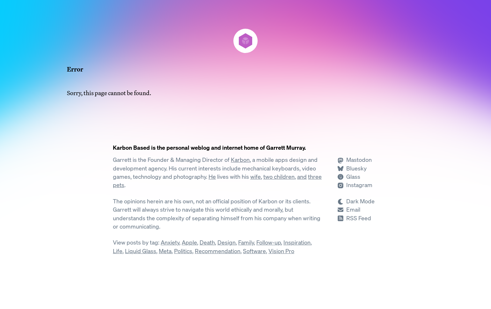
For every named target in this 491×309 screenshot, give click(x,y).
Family (246, 242)
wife (255, 176)
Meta (165, 251)
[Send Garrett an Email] (348, 209)
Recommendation (217, 251)
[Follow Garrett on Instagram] (354, 185)
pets (118, 185)
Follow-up (268, 242)
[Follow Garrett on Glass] (348, 176)
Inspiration (297, 242)
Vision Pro (281, 251)
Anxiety (170, 242)
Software (254, 251)
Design (226, 242)
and (302, 176)
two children (279, 176)
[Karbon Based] (245, 41)
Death (207, 242)
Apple (189, 242)
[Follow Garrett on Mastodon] (354, 159)
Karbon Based (131, 147)
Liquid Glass (140, 251)
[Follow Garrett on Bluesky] (352, 168)
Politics (183, 251)
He (212, 176)
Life (117, 251)
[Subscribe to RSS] (354, 218)
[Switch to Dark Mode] (357, 201)
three (315, 176)
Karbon (240, 159)
